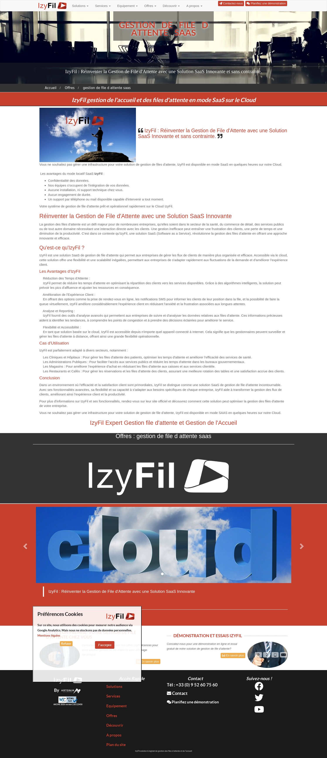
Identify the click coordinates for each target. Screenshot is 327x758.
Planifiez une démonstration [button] (266, 3)
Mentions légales (48, 635)
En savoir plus (148, 661)
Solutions (80, 6)
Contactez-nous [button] (231, 3)
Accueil (51, 88)
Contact (177, 693)
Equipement (127, 6)
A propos (194, 6)
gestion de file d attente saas (107, 88)
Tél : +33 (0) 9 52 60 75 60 (192, 684)
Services (103, 6)
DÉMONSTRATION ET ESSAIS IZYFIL (207, 635)
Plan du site (116, 745)
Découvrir (171, 6)
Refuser (66, 643)
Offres (150, 6)
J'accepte (105, 645)
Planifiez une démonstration (193, 702)
